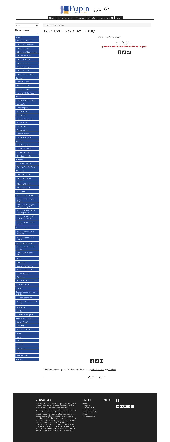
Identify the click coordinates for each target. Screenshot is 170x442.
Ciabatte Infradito (23, 59)
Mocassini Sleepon (24, 184)
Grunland (112, 369)
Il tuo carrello (106, 18)
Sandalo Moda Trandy (25, 119)
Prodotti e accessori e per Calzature (25, 293)
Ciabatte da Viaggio (24, 67)
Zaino (19, 337)
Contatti (91, 18)
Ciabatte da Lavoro (24, 56)
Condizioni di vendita (89, 412)
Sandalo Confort (23, 111)
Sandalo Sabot (22, 130)
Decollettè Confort (24, 148)
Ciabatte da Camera (24, 41)
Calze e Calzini (22, 322)
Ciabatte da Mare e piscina (27, 52)
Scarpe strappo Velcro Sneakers (25, 232)
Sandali (18, 96)
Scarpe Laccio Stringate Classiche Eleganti (26, 206)
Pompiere (21, 277)
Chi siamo (80, 18)
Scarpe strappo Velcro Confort (25, 238)
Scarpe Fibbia (21, 191)
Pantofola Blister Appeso (26, 93)
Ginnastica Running (23, 284)
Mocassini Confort (24, 174)
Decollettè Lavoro (24, 145)
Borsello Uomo (22, 355)
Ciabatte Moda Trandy (25, 74)
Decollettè (20, 141)
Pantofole (20, 78)
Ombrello (20, 344)
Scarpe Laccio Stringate (25, 195)
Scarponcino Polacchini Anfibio (25, 248)
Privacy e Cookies (89, 410)
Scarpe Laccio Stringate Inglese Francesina (26, 217)
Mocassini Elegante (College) (24, 179)
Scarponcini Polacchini (24, 243)
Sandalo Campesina (24, 137)
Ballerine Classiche (24, 163)
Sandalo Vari (21, 104)
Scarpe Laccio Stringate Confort (26, 200)
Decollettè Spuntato (24, 156)
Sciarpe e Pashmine (24, 329)
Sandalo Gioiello (23, 122)
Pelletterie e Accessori (24, 318)
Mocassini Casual (23, 188)
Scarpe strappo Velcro (24, 228)
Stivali (18, 258)
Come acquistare (65, 18)
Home (51, 18)
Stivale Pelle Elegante (25, 266)
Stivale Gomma (22, 273)
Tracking (19, 288)
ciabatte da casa (97, 369)
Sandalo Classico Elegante (26, 100)
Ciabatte (47, 25)
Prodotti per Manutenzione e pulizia (27, 302)
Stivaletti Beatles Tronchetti (26, 281)
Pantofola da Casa (23, 85)
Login (119, 18)
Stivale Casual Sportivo (25, 269)
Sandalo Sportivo (23, 108)
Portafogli (20, 326)
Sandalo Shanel (22, 126)
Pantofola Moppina (24, 82)
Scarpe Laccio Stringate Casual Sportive (26, 211)
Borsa (19, 352)
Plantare (20, 311)
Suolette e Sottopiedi (25, 315)
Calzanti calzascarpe (24, 298)
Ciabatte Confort (23, 63)
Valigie (19, 333)
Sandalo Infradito (23, 134)
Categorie (86, 406)
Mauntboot (21, 262)
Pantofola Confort (23, 89)
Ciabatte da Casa (58, 25)
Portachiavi (21, 348)
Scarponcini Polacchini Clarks (25, 254)
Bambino (19, 359)
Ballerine (19, 160)
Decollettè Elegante (24, 152)
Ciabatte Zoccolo (23, 71)
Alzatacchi (21, 307)
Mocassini (20, 171)
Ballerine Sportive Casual (26, 167)
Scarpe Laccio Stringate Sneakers (26, 223)
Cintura (20, 340)
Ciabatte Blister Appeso (26, 44)
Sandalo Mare (22, 115)
